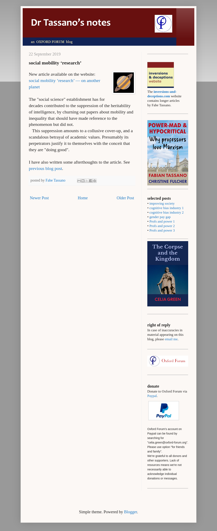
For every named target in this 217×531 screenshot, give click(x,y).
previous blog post (45, 168)
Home (83, 198)
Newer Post (39, 198)
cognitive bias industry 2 (166, 212)
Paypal (152, 396)
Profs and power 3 (162, 230)
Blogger (130, 512)
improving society (161, 203)
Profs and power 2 (162, 226)
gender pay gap (160, 217)
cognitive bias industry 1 (166, 208)
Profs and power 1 (162, 221)
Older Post (125, 198)
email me (171, 339)
